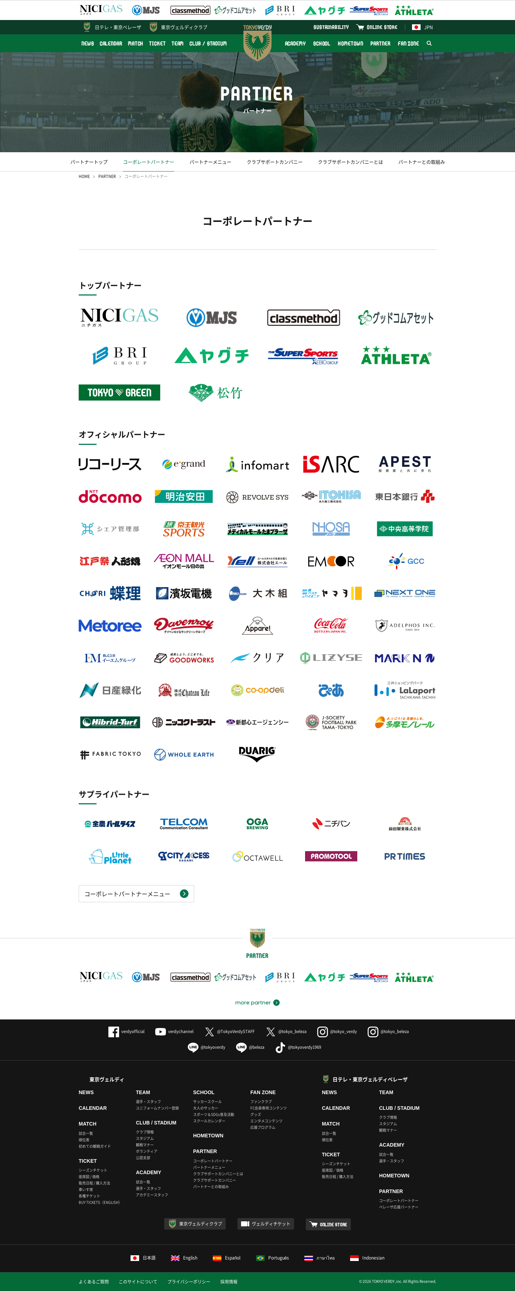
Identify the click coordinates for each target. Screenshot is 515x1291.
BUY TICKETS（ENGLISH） (100, 1202)
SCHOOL (321, 43)
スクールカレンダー (209, 1120)
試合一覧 (86, 1133)
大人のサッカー (205, 1108)
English (184, 1258)
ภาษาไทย (319, 1258)
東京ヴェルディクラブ (184, 27)
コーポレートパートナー (148, 161)
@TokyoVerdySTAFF (229, 1031)
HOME (84, 176)
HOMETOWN (350, 43)
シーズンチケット (93, 1170)
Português (272, 1258)
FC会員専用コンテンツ (268, 1108)
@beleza (250, 1047)
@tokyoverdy (206, 1047)
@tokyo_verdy (337, 1031)
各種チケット (89, 1195)
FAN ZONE (408, 43)
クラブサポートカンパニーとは (350, 161)
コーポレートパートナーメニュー (127, 893)
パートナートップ (89, 161)
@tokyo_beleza (285, 1031)
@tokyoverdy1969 (298, 1047)
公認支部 (143, 1157)
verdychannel (174, 1031)
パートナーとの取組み (421, 161)
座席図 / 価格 (89, 1176)
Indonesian (367, 1258)
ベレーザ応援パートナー (398, 1207)
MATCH (136, 43)
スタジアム (145, 1138)
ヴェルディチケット (271, 1224)
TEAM (178, 43)
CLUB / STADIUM (208, 43)
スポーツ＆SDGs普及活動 (213, 1114)
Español (227, 1258)
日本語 (143, 1258)
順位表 (84, 1139)
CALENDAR (111, 43)
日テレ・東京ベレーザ (118, 27)
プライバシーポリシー (188, 1281)
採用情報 (228, 1281)
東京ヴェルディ (106, 1079)
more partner (253, 1002)
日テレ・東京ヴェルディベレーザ (370, 1079)
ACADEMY (295, 43)
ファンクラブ (261, 1101)
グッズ (255, 1114)
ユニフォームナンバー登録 (157, 1108)
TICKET (157, 43)
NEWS (88, 43)
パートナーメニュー (210, 161)
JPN (422, 27)
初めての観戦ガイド (95, 1146)
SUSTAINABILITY (331, 27)
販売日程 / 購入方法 (94, 1183)
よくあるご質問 (94, 1281)
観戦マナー (145, 1144)
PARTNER (380, 43)
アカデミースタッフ (152, 1194)
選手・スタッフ (148, 1101)
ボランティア (146, 1151)
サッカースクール (207, 1101)
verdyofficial (126, 1031)
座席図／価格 (332, 1170)
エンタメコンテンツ (266, 1120)
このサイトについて (138, 1281)
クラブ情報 (145, 1131)
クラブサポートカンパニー (275, 161)
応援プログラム (262, 1127)
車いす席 (86, 1189)
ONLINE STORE (382, 27)
